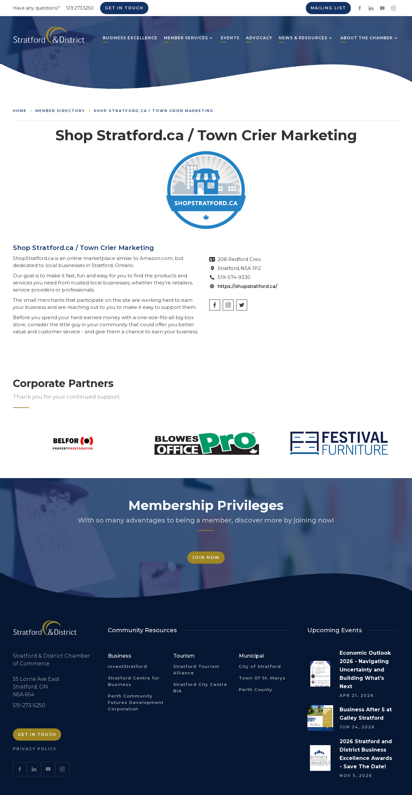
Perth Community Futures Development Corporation (136, 702)
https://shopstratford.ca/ (247, 286)
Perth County (255, 689)
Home (20, 110)
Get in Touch (124, 7)
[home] (49, 37)
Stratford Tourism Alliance (196, 669)
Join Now (206, 557)
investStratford (127, 666)
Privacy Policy (35, 748)
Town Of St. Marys (262, 677)
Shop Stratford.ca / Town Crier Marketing (153, 110)
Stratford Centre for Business (134, 681)
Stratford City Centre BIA (200, 687)
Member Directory (60, 110)
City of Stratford (260, 666)
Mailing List (328, 7)
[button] (185, 38)
